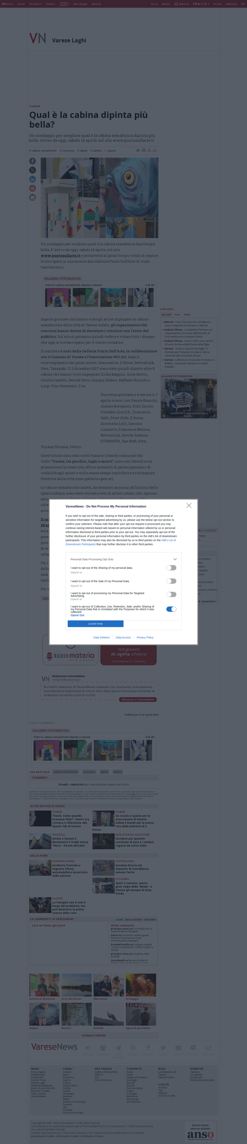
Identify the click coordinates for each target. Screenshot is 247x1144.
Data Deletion (101, 637)
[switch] (171, 567)
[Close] (190, 506)
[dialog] (123, 572)
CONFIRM (95, 623)
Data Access (123, 637)
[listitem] (123, 559)
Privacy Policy (145, 637)
